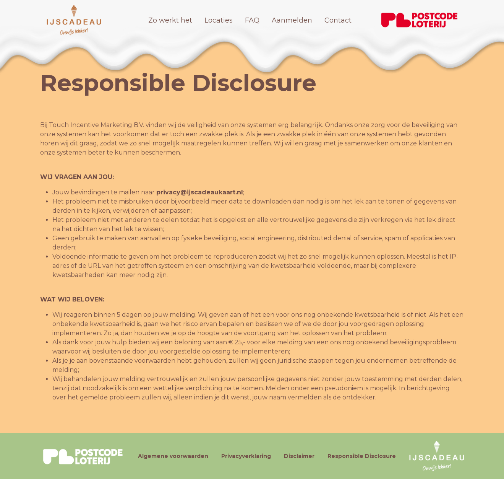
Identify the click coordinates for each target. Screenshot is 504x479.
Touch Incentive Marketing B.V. (96, 125)
